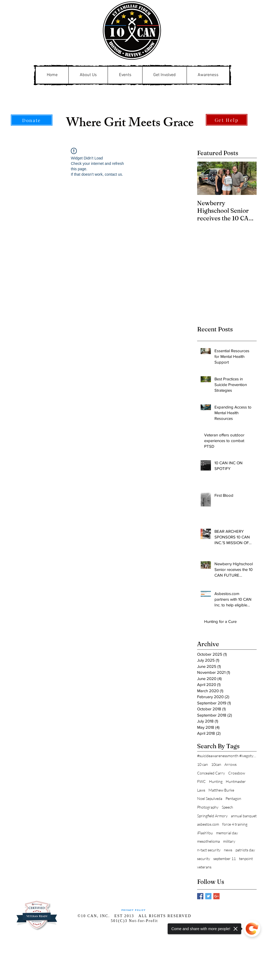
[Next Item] (248, 178)
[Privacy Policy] (133, 910)
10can (216, 764)
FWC (201, 781)
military (229, 841)
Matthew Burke (221, 790)
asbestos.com (208, 824)
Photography (207, 807)
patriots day (245, 850)
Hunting (216, 781)
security (203, 858)
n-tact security (209, 850)
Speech (227, 807)
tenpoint (246, 858)
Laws (201, 790)
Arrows (230, 764)
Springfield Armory (212, 815)
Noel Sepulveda (209, 798)
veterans (204, 867)
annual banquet (244, 815)
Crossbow (236, 773)
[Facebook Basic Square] (200, 896)
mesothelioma (208, 841)
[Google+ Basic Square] (216, 896)
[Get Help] (227, 120)
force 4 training (234, 824)
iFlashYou (205, 833)
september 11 (224, 858)
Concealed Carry (211, 773)
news (228, 850)
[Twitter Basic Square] (208, 896)
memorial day (227, 833)
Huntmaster (236, 781)
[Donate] (32, 120)
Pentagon (233, 798)
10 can (202, 764)
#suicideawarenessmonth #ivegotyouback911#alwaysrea (227, 755)
